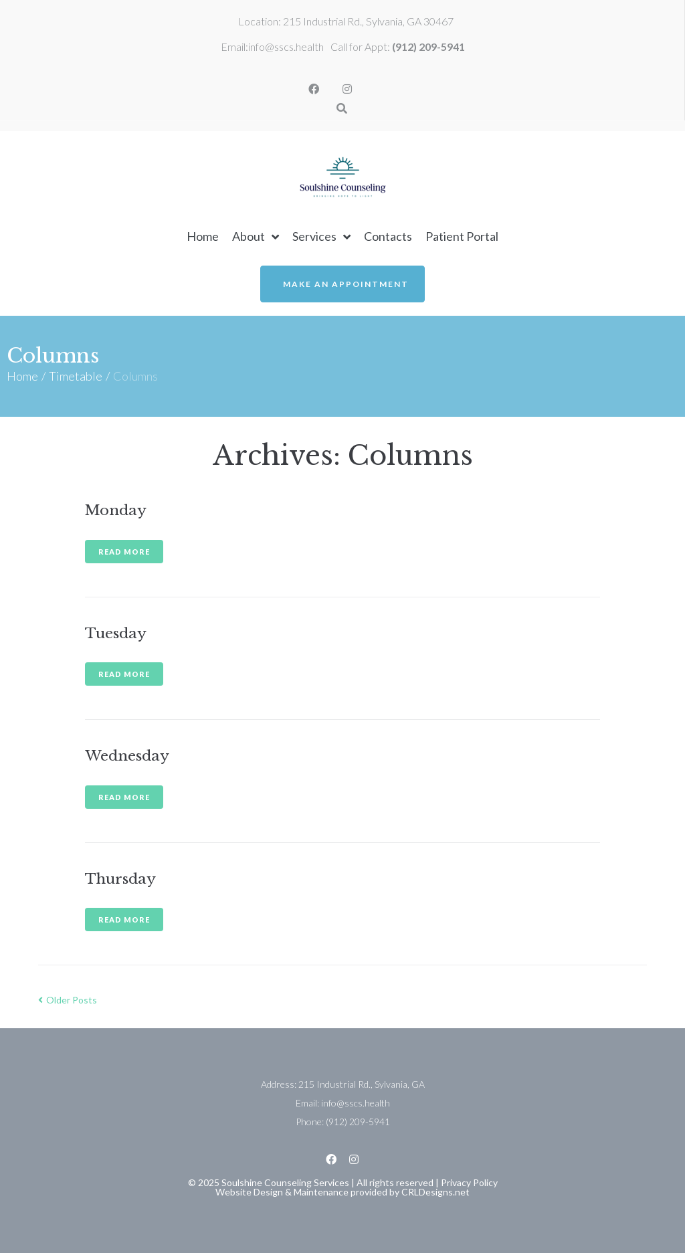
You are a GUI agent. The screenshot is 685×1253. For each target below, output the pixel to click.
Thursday (120, 879)
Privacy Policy (469, 1182)
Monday (115, 510)
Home (22, 376)
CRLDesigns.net (435, 1191)
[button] (342, 284)
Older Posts (67, 999)
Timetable (75, 376)
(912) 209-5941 (428, 46)
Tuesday (115, 633)
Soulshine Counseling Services (285, 1182)
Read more (124, 551)
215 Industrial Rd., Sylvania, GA (361, 1084)
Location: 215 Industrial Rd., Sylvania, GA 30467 (346, 21)
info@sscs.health (286, 46)
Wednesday (127, 756)
